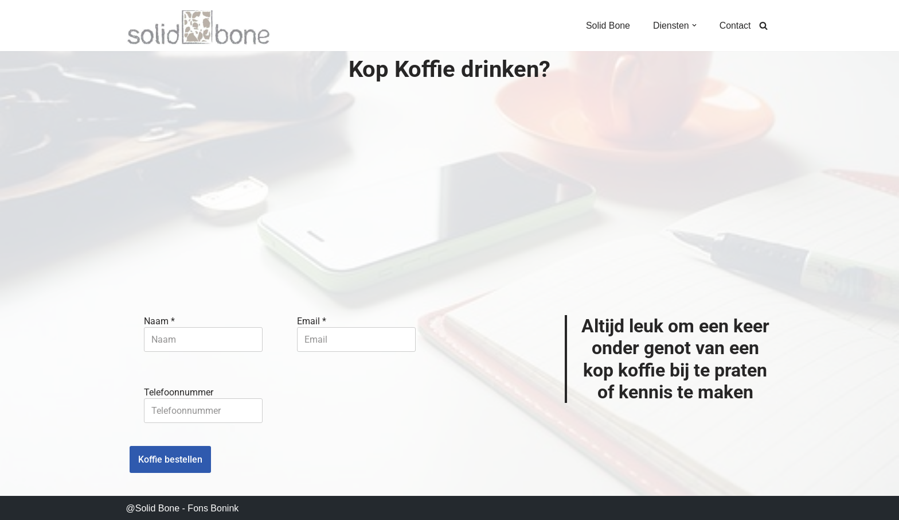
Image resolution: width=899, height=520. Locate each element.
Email (312, 320)
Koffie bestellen (170, 457)
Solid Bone (607, 25)
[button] (693, 25)
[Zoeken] (763, 25)
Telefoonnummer (178, 390)
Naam (159, 320)
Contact (735, 25)
